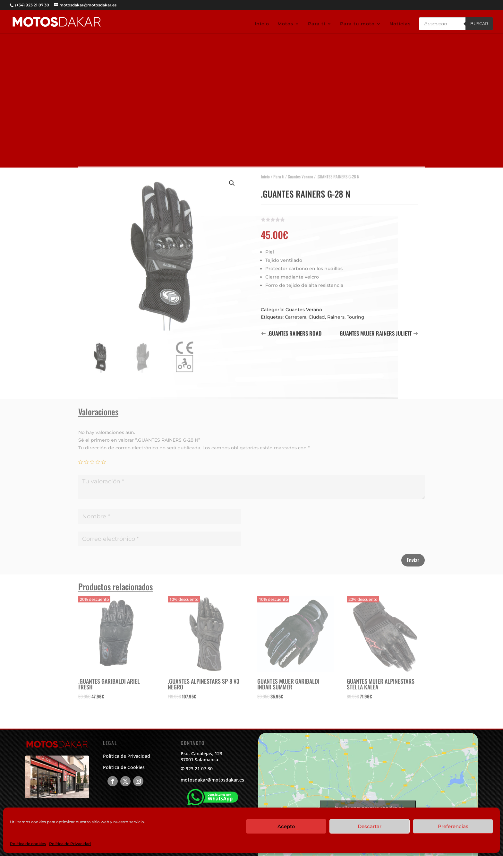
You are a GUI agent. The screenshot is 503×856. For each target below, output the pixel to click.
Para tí (316, 24)
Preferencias (453, 826)
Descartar (369, 826)
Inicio (262, 24)
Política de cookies (28, 843)
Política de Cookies (124, 767)
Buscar (479, 23)
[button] (232, 180)
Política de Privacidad (70, 843)
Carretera (295, 314)
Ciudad (317, 314)
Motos (285, 24)
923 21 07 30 (199, 768)
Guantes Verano (300, 173)
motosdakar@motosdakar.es (212, 780)
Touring (355, 314)
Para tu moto (357, 24)
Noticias (400, 24)
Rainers (336, 314)
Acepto (286, 826)
